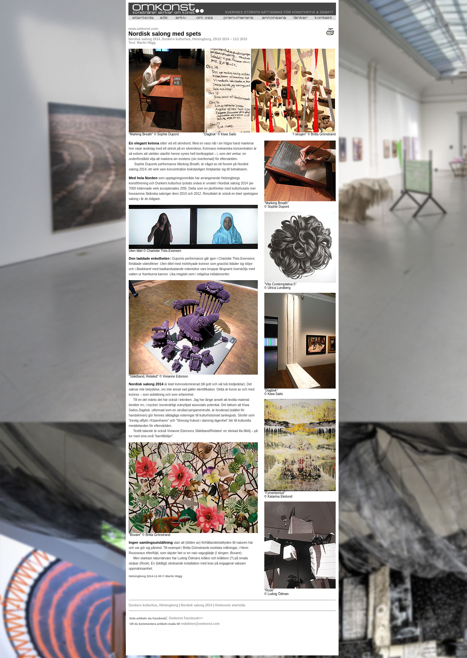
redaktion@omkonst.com (200, 624)
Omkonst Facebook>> (186, 618)
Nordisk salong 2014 (197, 605)
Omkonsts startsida (230, 605)
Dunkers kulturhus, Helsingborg (153, 605)
